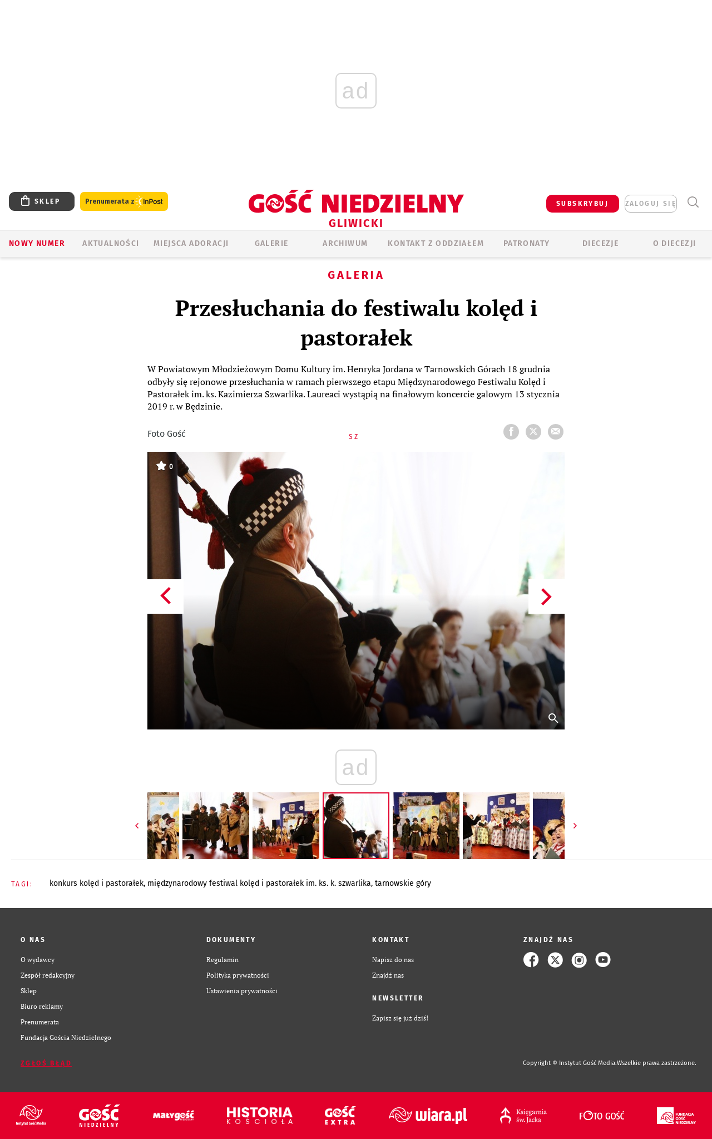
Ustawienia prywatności (242, 991)
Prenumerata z (124, 201)
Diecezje (600, 243)
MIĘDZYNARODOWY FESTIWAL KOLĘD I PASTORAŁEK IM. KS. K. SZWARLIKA (259, 883)
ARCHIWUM (345, 243)
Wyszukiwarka (693, 202)
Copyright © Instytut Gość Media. (570, 1063)
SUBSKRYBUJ (582, 204)
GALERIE (272, 243)
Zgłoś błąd (46, 1063)
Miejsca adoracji (191, 243)
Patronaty (526, 243)
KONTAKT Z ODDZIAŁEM (436, 243)
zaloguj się (650, 204)
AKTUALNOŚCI (110, 243)
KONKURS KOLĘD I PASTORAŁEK (97, 883)
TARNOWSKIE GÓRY (403, 883)
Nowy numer (37, 243)
